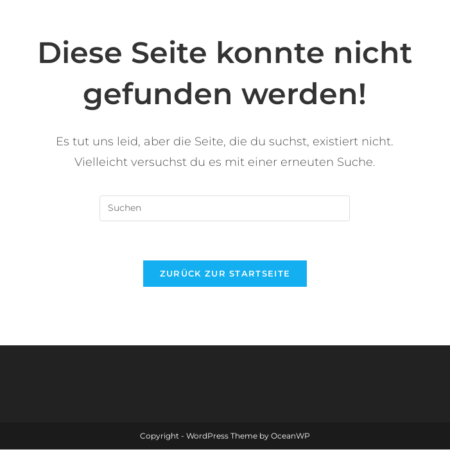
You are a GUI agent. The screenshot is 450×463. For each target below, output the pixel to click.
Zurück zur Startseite (225, 273)
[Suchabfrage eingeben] (225, 208)
